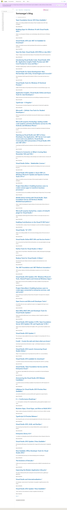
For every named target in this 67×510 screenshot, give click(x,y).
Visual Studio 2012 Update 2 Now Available (30, 441)
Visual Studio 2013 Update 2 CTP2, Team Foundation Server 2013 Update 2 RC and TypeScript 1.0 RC (33, 323)
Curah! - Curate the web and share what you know (33, 341)
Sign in (64, 1)
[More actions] (50, 10)
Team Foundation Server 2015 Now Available (31, 20)
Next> (17, 496)
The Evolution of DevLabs (24, 460)
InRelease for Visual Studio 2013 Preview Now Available (31, 390)
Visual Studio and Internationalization (28, 479)
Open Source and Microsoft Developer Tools (31, 301)
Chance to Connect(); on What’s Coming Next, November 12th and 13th (31, 153)
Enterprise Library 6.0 (23, 433)
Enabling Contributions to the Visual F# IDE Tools (32, 222)
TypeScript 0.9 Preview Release (26, 416)
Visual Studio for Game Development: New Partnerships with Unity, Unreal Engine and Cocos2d (33, 72)
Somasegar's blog (27, 9)
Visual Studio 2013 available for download (30, 359)
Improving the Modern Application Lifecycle (31, 470)
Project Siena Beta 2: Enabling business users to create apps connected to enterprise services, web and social (33, 290)
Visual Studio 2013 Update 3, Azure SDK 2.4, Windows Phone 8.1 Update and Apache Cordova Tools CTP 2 (32, 174)
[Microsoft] (2, 1)
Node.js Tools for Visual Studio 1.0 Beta (29, 258)
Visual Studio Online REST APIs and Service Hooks (32, 239)
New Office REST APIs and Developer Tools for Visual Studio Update (31, 312)
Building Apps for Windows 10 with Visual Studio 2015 (32, 30)
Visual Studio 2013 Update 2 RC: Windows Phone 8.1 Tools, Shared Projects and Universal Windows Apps (33, 278)
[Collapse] (13, 9)
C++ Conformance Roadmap (25, 399)
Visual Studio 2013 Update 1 (25, 333)
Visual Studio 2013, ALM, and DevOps (28, 424)
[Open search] (62, 1)
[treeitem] (7, 13)
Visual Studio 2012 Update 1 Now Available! (30, 489)
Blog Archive (21, 9)
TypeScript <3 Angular (23, 102)
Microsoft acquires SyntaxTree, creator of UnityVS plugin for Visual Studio (33, 212)
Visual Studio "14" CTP (23, 230)
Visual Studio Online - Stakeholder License (30, 163)
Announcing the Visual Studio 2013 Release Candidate (30, 379)
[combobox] (7, 11)
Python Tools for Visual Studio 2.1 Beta (29, 249)
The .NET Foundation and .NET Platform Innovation (33, 267)
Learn (17, 9)
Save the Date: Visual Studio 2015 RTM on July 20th (33, 52)
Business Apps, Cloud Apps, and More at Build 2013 (33, 408)
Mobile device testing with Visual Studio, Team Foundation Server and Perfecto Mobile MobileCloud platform (31, 199)
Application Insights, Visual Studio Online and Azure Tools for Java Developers (33, 94)
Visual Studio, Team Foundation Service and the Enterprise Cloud (32, 368)
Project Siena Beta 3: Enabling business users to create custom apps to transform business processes (32, 188)
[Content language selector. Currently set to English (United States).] (6, 508)
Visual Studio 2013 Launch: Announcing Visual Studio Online (31, 350)
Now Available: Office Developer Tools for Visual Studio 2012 (32, 452)
